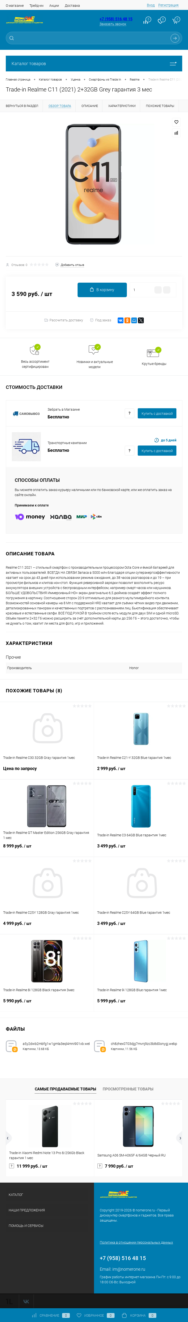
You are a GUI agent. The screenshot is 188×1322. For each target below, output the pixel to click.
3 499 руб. (141, 848)
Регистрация (168, 5)
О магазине (15, 6)
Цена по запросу (47, 771)
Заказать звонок (113, 24)
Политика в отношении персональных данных (136, 1242)
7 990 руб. (115, 1166)
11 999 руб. (28, 1166)
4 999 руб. (47, 926)
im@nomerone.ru (128, 1269)
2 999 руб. (141, 771)
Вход (151, 5)
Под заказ (100, 320)
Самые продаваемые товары (65, 1089)
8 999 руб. (47, 848)
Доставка (72, 6)
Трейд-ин (36, 6)
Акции (54, 6)
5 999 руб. (141, 1003)
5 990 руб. (47, 1003)
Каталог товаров (94, 63)
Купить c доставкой (157, 413)
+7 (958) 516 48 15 (116, 19)
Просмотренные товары (128, 1089)
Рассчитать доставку (63, 320)
